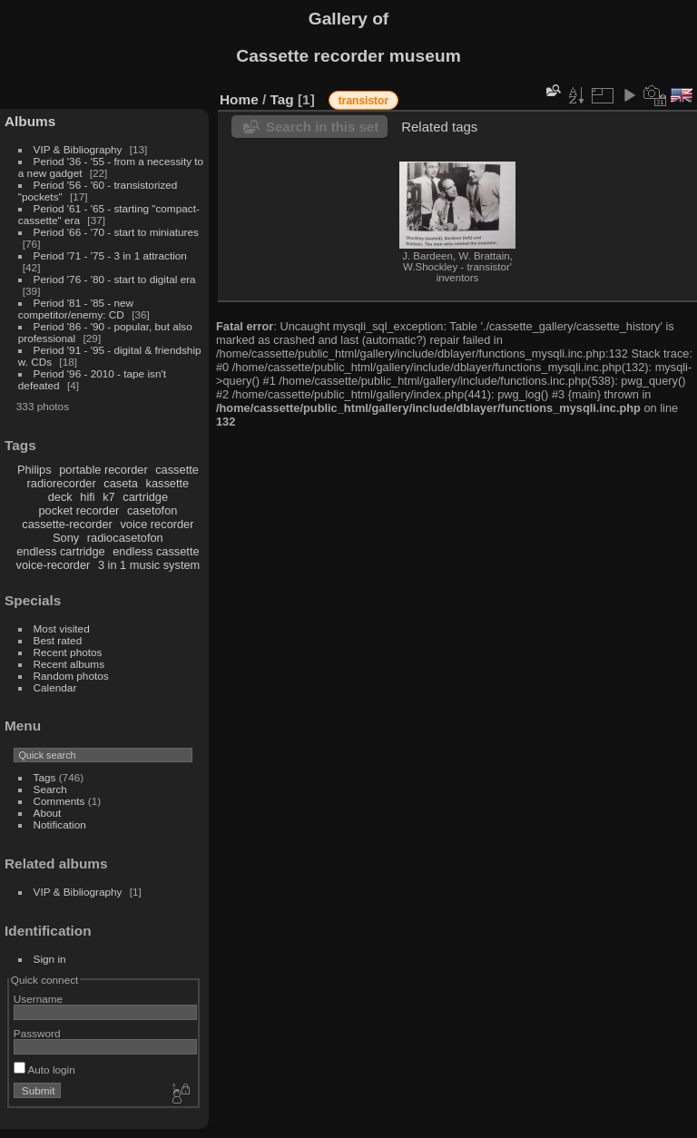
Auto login (44, 1069)
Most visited (62, 628)
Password (37, 1033)
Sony (66, 537)
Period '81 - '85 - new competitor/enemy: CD (75, 308)
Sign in (50, 959)
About (48, 813)
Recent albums (69, 664)
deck (60, 497)
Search (50, 789)
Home (239, 99)
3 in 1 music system (149, 565)
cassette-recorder (67, 524)
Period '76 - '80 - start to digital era (115, 279)
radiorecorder (61, 483)
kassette (168, 483)
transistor (363, 100)
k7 (109, 497)
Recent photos (68, 652)
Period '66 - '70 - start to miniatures (116, 232)
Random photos (71, 676)
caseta (120, 483)
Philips (34, 469)
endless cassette (156, 551)
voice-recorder (53, 565)
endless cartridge (60, 551)
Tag (282, 99)
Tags (45, 777)
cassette (177, 469)
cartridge (145, 497)
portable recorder (103, 469)
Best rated (58, 640)
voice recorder (156, 524)
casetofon (152, 510)
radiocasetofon (125, 537)
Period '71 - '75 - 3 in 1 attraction (110, 255)
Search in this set (322, 126)
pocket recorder (78, 510)
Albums (30, 121)
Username (38, 999)
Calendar (55, 687)
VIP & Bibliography (79, 149)
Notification (60, 824)
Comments (59, 801)
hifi (87, 497)
